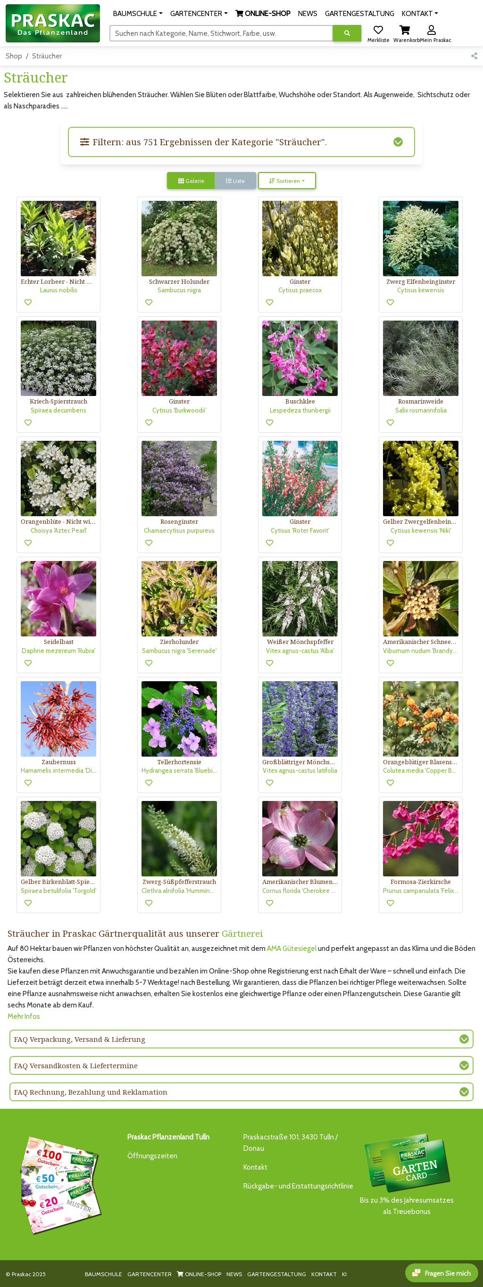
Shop (14, 56)
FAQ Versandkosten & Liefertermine (76, 1065)
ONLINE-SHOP (199, 1274)
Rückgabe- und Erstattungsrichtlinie (298, 1186)
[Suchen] (221, 33)
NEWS (234, 1274)
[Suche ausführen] (347, 33)
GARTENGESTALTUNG (276, 1274)
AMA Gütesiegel (291, 948)
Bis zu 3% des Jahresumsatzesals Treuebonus (406, 1173)
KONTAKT (324, 1274)
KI (344, 1274)
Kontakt (255, 1167)
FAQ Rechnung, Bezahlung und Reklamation (90, 1092)
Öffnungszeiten (152, 1156)
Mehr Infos (24, 1016)
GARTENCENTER (149, 1274)
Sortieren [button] (284, 180)
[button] (138, 13)
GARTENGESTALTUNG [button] (359, 13)
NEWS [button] (307, 13)
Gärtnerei (242, 933)
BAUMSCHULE (103, 1274)
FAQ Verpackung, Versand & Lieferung (79, 1039)
